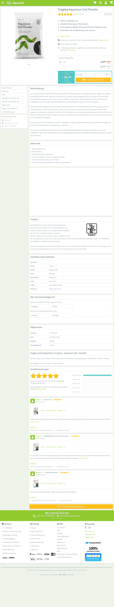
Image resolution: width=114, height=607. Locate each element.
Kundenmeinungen (14, 112)
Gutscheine (61, 527)
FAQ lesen (8, 120)
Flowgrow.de (89, 538)
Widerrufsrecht (62, 548)
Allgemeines (14, 105)
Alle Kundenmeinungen (71, 506)
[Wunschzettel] (95, 2)
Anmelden (42, 389)
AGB (58, 551)
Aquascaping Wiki (63, 536)
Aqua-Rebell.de (90, 534)
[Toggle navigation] (2, 2)
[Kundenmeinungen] (71, 14)
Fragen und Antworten (14, 108)
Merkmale (14, 91)
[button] (105, 2)
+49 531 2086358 (10, 126)
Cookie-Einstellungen (64, 557)
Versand (69, 82)
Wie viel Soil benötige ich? (14, 102)
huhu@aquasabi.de (11, 123)
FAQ (58, 530)
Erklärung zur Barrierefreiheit (67, 554)
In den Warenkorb (93, 79)
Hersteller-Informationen (14, 98)
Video (14, 95)
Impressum (61, 542)
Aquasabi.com (90, 531)
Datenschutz (61, 545)
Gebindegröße (66, 57)
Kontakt (59, 539)
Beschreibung (14, 88)
